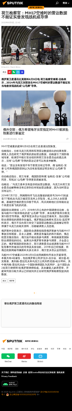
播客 (46, 348)
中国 (3, 348)
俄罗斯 (11, 281)
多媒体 (39, 348)
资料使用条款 (16, 372)
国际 (17, 348)
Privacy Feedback (9, 376)
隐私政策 (60, 372)
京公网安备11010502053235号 (21, 394)
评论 (32, 348)
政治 (4, 281)
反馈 (25, 372)
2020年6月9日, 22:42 (10, 22)
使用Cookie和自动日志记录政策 (42, 372)
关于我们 (5, 372)
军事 (58, 348)
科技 (64, 348)
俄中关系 (24, 348)
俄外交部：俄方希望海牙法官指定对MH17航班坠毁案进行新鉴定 (36, 131)
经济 (52, 348)
